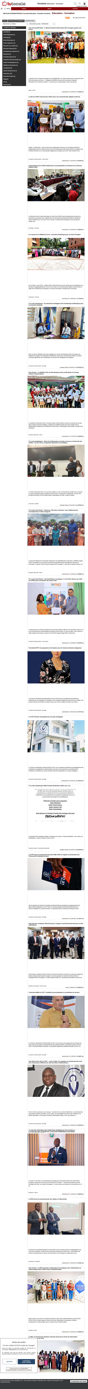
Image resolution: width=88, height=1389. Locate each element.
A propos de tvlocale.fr (40, 1378)
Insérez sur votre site (77, 1355)
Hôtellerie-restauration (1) (10, 65)
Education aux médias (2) (10, 45)
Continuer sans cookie (26, 1361)
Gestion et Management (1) (10, 62)
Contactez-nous (38, 1373)
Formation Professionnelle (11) (12, 59)
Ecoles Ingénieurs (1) (9, 43)
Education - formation (63, 13)
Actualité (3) (6, 32)
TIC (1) (5, 82)
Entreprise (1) (7, 54)
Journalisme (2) (7, 68)
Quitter (9, 1361)
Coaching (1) (7, 37)
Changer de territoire (81, 6)
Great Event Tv (66, 78)
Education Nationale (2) (9, 48)
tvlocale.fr (7, 1374)
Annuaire (75, 8)
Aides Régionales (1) (9, 34)
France (67, 797)
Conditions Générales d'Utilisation (73, 1376)
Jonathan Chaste (64, 299)
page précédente (79, 17)
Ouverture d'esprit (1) (9, 76)
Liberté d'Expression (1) (10, 70)
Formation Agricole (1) (9, 57)
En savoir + (36, 1376)
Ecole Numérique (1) (9, 40)
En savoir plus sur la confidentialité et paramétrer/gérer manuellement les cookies (19, 1369)
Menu (8, 8)
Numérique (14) (7, 73)
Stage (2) (5, 79)
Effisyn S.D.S (65, 1185)
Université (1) (7, 84)
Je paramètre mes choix (78, 1381)
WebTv (49, 8)
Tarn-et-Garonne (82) (63, 1240)
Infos (68, 1373)
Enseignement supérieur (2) (11, 51)
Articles (24, 8)
